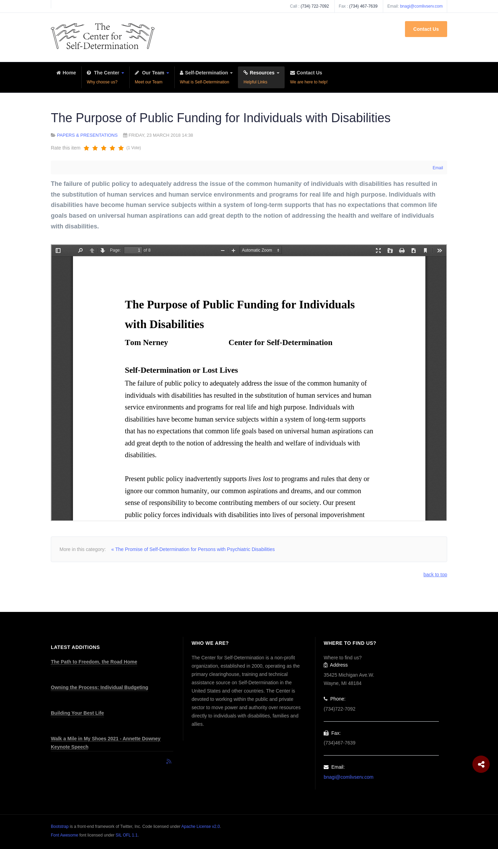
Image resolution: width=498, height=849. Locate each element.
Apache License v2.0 (200, 826)
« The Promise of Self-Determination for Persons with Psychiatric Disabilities (193, 549)
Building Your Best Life (77, 713)
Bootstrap (59, 826)
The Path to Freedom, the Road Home (94, 662)
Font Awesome (64, 835)
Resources (261, 78)
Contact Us (426, 29)
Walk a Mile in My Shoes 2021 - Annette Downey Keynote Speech (105, 743)
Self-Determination (206, 78)
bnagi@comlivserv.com (421, 6)
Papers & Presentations (87, 135)
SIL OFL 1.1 (127, 835)
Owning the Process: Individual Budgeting (99, 687)
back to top (436, 574)
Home (66, 78)
